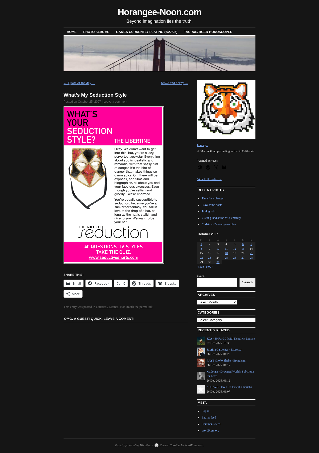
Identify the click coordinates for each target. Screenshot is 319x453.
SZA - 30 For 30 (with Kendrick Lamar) (231, 338)
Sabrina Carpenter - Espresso (224, 349)
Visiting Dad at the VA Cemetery (221, 218)
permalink (146, 307)
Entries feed (209, 417)
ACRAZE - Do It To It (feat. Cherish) (229, 387)
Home (72, 32)
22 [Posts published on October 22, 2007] (201, 257)
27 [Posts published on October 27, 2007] (242, 257)
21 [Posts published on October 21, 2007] (251, 253)
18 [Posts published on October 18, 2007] (226, 253)
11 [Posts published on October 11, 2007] (226, 248)
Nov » (210, 266)
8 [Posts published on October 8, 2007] (201, 248)
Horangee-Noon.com (159, 12)
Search (201, 275)
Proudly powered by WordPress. (134, 445)
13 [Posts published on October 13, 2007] (242, 248)
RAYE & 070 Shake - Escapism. (226, 360)
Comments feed (211, 424)
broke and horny (174, 83)
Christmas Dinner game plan (219, 224)
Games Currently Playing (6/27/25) (146, 32)
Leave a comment (115, 101)
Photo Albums (96, 32)
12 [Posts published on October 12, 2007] (234, 248)
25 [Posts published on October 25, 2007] (226, 257)
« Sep (200, 266)
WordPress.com (194, 445)
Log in (206, 411)
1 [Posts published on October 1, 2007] (201, 244)
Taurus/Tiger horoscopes (208, 32)
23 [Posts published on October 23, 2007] (209, 257)
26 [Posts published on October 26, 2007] (234, 257)
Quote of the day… (79, 83)
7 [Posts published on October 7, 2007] (251, 244)
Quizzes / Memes (107, 307)
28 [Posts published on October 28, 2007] (251, 257)
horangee (202, 145)
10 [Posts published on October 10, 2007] (218, 248)
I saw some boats (212, 205)
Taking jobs (209, 211)
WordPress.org (210, 430)
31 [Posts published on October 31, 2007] (218, 262)
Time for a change (212, 198)
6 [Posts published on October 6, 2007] (243, 244)
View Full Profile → (209, 179)
